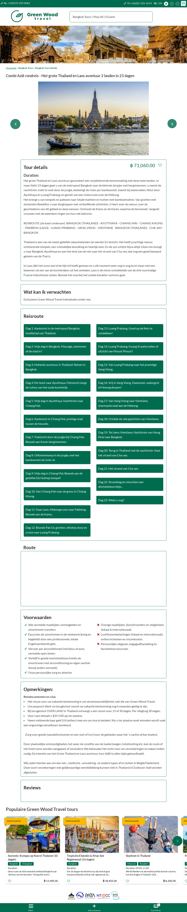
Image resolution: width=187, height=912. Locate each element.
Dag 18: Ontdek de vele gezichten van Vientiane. (128, 419)
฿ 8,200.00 (169, 880)
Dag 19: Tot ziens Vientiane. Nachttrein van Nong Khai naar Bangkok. (129, 435)
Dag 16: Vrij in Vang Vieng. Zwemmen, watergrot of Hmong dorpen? (128, 385)
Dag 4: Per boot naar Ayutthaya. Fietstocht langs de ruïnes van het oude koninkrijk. (56, 385)
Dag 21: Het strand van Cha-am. (118, 468)
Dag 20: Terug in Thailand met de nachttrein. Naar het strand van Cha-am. (129, 453)
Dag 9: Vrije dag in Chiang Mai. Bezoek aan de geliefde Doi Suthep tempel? (54, 475)
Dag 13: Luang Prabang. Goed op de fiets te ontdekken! (125, 331)
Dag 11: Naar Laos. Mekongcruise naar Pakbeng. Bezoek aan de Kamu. (56, 512)
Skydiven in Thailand (138, 855)
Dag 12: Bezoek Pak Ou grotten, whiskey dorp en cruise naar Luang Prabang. (56, 530)
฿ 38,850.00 (110, 880)
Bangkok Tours (25, 68)
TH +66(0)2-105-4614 (139, 3)
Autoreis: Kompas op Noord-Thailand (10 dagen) (33, 856)
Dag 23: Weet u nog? (111, 500)
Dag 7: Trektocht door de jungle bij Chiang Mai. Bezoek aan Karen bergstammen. (55, 439)
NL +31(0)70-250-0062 (17, 3)
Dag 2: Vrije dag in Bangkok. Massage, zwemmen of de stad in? (56, 349)
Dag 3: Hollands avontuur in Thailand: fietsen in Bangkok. (55, 367)
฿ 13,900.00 (51, 880)
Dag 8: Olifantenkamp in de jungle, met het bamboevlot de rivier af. (52, 457)
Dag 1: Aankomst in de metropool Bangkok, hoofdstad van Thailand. (53, 331)
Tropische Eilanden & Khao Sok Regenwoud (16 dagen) (85, 856)
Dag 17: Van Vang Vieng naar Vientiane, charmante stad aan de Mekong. (123, 403)
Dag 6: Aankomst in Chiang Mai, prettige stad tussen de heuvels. (54, 421)
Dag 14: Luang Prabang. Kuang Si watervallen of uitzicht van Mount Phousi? (128, 349)
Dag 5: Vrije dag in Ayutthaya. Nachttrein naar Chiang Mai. (54, 403)
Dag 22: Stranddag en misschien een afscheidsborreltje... (121, 484)
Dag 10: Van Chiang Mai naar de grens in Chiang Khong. (56, 494)
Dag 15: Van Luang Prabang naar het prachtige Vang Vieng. (127, 367)
